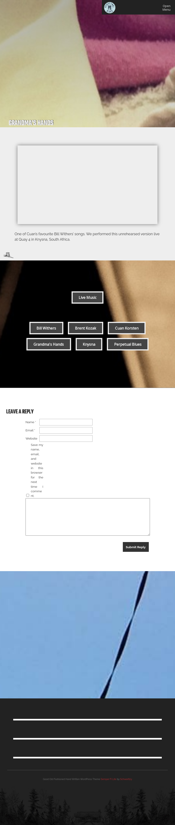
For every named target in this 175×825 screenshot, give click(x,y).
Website (31, 438)
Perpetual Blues (128, 344)
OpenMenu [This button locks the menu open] (166, 8)
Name (31, 422)
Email (30, 430)
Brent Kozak (85, 328)
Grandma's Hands (48, 344)
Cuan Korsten (127, 328)
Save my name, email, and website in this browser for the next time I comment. (37, 470)
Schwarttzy (126, 779)
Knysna (89, 344)
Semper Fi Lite (108, 779)
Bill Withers (46, 328)
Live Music (87, 297)
